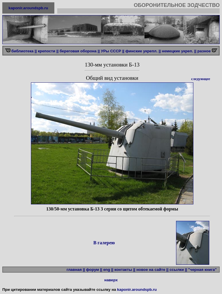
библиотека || (24, 51)
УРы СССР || (112, 51)
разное (204, 51)
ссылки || (178, 269)
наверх (111, 280)
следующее (200, 79)
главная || (75, 269)
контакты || (124, 269)
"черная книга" (203, 269)
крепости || (48, 51)
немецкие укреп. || (179, 51)
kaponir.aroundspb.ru (28, 8)
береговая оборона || (80, 51)
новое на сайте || (152, 269)
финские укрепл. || (143, 51)
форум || (94, 269)
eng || (108, 269)
